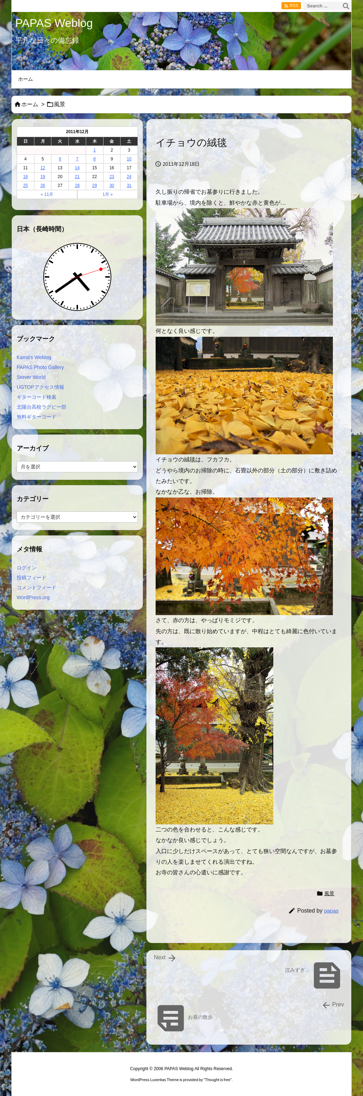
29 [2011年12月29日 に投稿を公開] (94, 185)
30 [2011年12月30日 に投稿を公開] (112, 185)
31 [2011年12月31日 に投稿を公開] (129, 185)
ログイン (27, 567)
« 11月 (47, 194)
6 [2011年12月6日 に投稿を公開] (60, 159)
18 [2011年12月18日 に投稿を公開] (25, 176)
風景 (59, 104)
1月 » (107, 194)
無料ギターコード (36, 417)
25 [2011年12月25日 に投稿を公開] (25, 185)
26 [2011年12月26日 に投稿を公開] (42, 185)
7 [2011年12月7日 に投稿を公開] (77, 159)
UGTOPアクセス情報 (40, 387)
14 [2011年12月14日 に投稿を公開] (77, 167)
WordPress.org (33, 597)
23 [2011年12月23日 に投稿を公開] (112, 176)
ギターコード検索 (36, 397)
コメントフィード (36, 587)
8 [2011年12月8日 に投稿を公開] (94, 159)
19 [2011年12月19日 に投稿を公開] (42, 176)
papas (331, 911)
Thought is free (217, 1080)
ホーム (29, 104)
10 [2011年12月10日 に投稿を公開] (129, 159)
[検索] (346, 6)
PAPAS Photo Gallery (40, 367)
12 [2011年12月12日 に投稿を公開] (42, 167)
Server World (31, 377)
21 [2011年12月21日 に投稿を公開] (77, 176)
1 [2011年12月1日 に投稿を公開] (94, 150)
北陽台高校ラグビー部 (41, 407)
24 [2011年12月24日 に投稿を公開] (129, 176)
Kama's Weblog (34, 357)
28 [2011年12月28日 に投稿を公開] (77, 185)
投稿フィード (31, 577)
